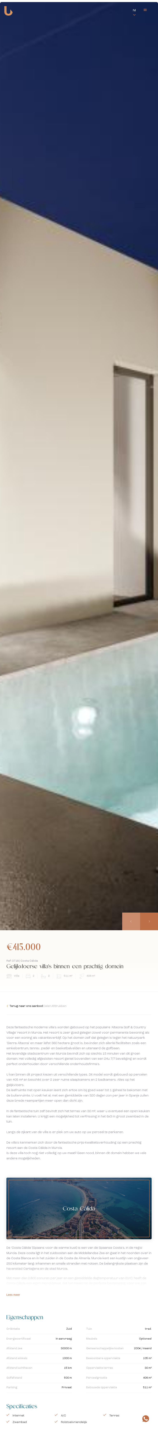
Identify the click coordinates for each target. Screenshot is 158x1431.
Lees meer (13, 1294)
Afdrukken (74, 1006)
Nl (134, 10)
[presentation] (132, 921)
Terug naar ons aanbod (24, 1006)
